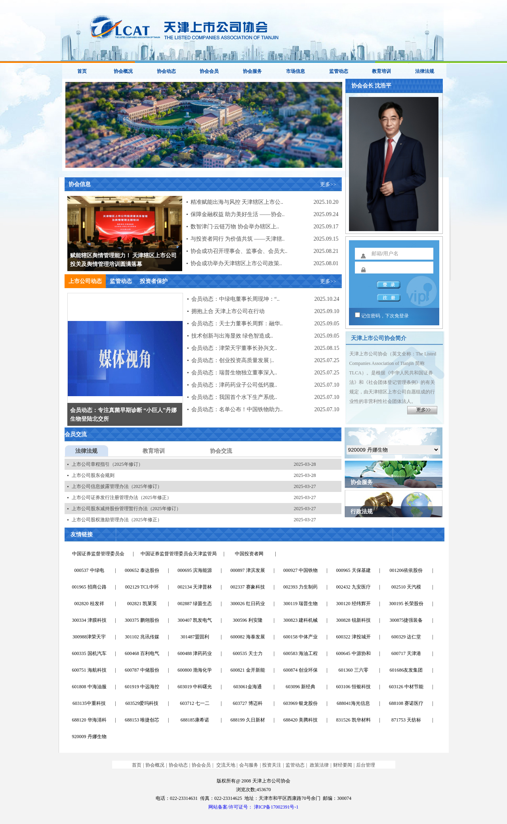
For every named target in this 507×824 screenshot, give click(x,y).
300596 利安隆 (248, 620)
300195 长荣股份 (406, 603)
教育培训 (381, 71)
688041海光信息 (353, 703)
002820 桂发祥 (89, 603)
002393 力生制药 (300, 587)
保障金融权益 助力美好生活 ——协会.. (238, 214)
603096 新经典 (300, 686)
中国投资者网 (249, 553)
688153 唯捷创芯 (142, 720)
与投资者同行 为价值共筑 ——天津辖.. (238, 239)
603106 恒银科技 (353, 686)
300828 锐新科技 (353, 620)
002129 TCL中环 (142, 587)
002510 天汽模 (406, 587)
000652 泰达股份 (142, 570)
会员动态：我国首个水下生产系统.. (234, 397)
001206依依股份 (406, 570)
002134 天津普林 (194, 587)
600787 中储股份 (142, 670)
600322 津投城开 (353, 637)
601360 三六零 (353, 670)
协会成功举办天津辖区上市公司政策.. (236, 263)
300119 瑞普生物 (300, 603)
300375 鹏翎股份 (142, 620)
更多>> (328, 184)
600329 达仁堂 (406, 637)
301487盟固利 (195, 637)
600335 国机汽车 (89, 653)
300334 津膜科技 (89, 620)
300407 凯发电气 (194, 620)
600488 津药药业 (194, 653)
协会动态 (166, 71)
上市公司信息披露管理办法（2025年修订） (117, 486)
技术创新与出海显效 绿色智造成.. (232, 336)
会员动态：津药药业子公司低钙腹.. (234, 385)
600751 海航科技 (89, 670)
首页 (82, 71)
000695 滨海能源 (194, 570)
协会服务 (252, 71)
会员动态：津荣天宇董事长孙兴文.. (234, 348)
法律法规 (424, 71)
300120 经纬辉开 (353, 603)
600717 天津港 (406, 653)
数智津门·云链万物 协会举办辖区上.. (235, 227)
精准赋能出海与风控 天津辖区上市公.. (237, 202)
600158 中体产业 (300, 637)
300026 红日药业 (248, 603)
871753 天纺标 (406, 720)
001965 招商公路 (89, 587)
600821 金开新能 (248, 670)
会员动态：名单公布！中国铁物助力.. (237, 409)
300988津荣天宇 (89, 637)
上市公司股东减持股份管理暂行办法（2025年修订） (126, 508)
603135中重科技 (89, 703)
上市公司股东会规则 (93, 475)
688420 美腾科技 (300, 720)
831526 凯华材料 (353, 720)
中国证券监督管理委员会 (98, 553)
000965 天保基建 (353, 570)
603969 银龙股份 (300, 703)
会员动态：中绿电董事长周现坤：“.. (235, 299)
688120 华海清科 (89, 720)
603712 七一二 (195, 703)
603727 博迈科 (248, 703)
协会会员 (209, 71)
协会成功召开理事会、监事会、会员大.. (239, 251)
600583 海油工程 (300, 653)
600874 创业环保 (300, 670)
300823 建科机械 (300, 620)
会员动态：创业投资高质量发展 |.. (232, 360)
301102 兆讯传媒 (142, 637)
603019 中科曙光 (194, 686)
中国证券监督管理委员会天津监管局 (179, 553)
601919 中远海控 (142, 686)
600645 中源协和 (353, 653)
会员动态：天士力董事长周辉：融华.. (237, 324)
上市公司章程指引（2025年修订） (107, 464)
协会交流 (221, 451)
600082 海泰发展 (248, 637)
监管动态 (338, 71)
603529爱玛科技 (141, 703)
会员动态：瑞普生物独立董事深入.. (234, 373)
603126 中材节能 (406, 686)
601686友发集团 (406, 670)
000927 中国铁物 (300, 570)
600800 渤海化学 (194, 670)
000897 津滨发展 (248, 570)
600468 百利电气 (142, 653)
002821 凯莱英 (142, 603)
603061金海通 (247, 686)
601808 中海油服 (89, 686)
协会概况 (123, 71)
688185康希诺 (195, 720)
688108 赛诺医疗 (406, 703)
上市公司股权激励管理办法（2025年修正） (117, 519)
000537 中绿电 (89, 570)
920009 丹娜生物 (89, 736)
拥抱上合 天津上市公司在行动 (228, 311)
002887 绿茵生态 (194, 603)
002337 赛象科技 (248, 587)
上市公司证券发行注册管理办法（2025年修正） (122, 497)
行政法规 (362, 512)
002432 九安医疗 (353, 587)
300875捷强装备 (406, 620)
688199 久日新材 (248, 720)
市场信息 (295, 71)
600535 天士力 (248, 653)
